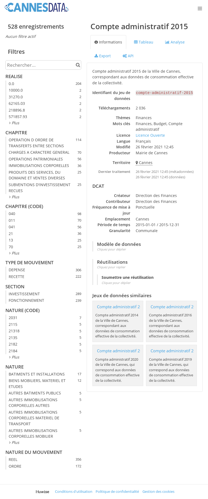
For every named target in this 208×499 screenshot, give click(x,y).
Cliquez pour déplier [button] (111, 249)
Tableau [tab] (143, 42)
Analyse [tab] (175, 42)
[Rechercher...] (43, 65)
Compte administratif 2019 (176, 351)
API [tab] (128, 55)
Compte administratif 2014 (122, 307)
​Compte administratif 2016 (176, 307)
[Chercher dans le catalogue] (77, 65)
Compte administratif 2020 (122, 351)
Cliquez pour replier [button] (111, 267)
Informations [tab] (108, 42)
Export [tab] (103, 55)
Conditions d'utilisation (73, 491)
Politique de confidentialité (117, 491)
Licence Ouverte (150, 135)
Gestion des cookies (158, 491)
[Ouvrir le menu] (200, 8)
